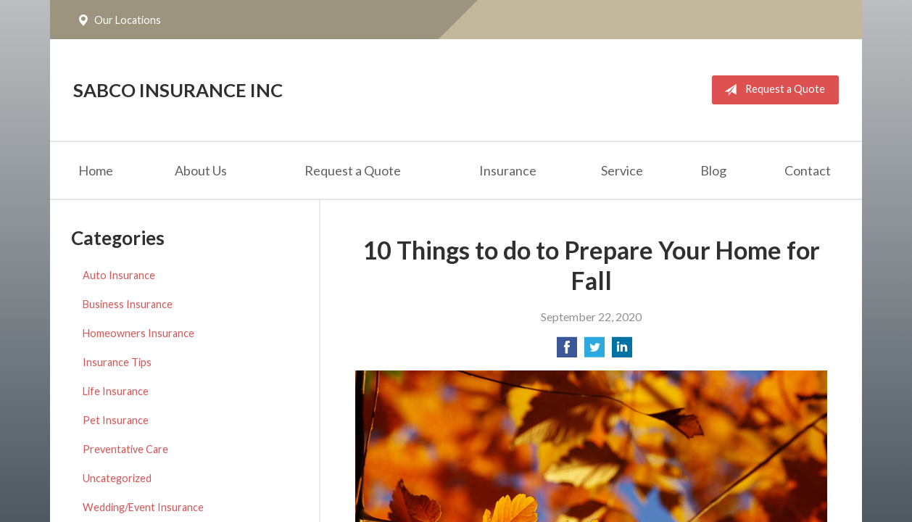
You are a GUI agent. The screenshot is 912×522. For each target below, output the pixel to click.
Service (622, 170)
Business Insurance (128, 304)
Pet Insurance (116, 420)
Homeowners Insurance (138, 333)
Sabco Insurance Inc (178, 90)
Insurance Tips (117, 362)
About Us (201, 170)
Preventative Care (125, 449)
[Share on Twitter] (594, 351)
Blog (713, 170)
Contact (807, 170)
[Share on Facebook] (567, 351)
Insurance (507, 170)
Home (95, 170)
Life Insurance (116, 391)
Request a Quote (771, 90)
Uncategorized (117, 478)
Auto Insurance (119, 275)
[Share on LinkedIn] (622, 351)
